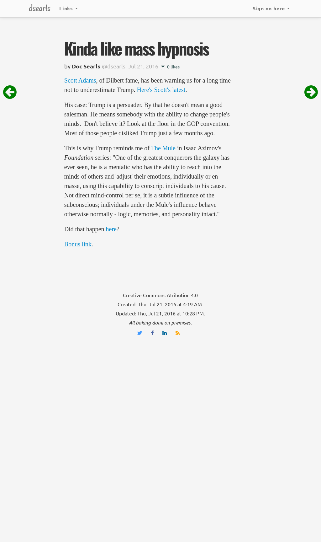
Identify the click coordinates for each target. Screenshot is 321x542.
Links (68, 8)
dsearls (39, 8)
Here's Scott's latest (161, 89)
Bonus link (78, 244)
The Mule (163, 148)
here (111, 229)
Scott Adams (80, 80)
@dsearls (113, 66)
